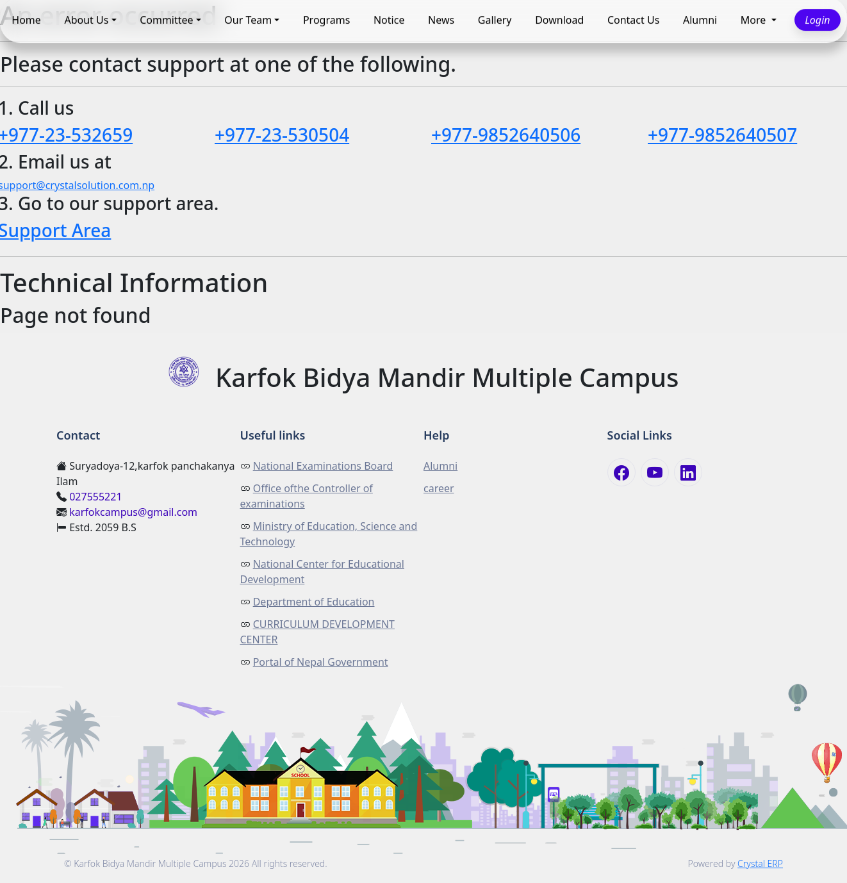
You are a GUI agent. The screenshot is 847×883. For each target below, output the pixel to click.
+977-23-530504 (282, 134)
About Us (86, 20)
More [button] (755, 20)
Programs (326, 20)
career (439, 488)
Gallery (495, 20)
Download (559, 20)
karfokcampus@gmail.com (133, 512)
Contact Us (633, 20)
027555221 (95, 497)
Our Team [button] (248, 20)
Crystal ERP (760, 863)
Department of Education (314, 602)
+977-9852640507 (722, 134)
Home (26, 20)
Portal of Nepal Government (320, 662)
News (441, 20)
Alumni (700, 20)
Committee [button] (166, 20)
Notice (389, 20)
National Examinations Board (323, 466)
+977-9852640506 (505, 134)
